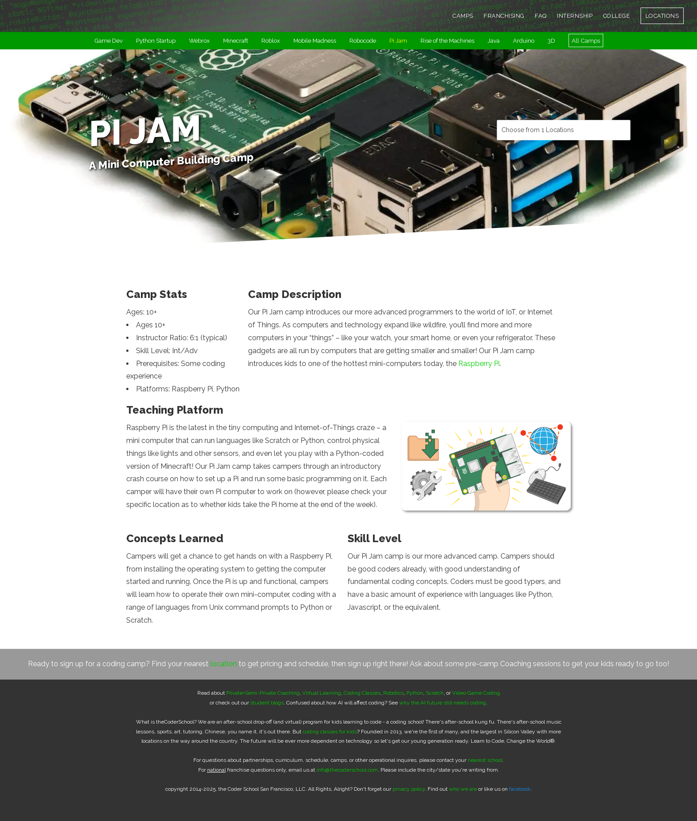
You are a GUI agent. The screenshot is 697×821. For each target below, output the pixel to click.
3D (551, 40)
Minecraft (235, 40)
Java (494, 40)
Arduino (523, 40)
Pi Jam (398, 40)
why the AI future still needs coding (442, 703)
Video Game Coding (476, 693)
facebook (520, 789)
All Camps (586, 40)
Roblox (270, 40)
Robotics (393, 693)
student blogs (267, 703)
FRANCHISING (504, 15)
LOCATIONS (662, 15)
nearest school (485, 760)
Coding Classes (362, 693)
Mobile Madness (314, 40)
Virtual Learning (321, 693)
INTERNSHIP (575, 15)
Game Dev (108, 40)
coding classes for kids (330, 731)
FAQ (541, 15)
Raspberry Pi (479, 363)
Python (414, 693)
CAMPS (463, 15)
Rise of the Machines (447, 40)
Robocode (362, 40)
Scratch (435, 693)
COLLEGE (616, 15)
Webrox (199, 40)
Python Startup (156, 40)
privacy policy (409, 789)
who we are (463, 789)
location (223, 664)
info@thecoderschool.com (347, 770)
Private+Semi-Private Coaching (263, 693)
